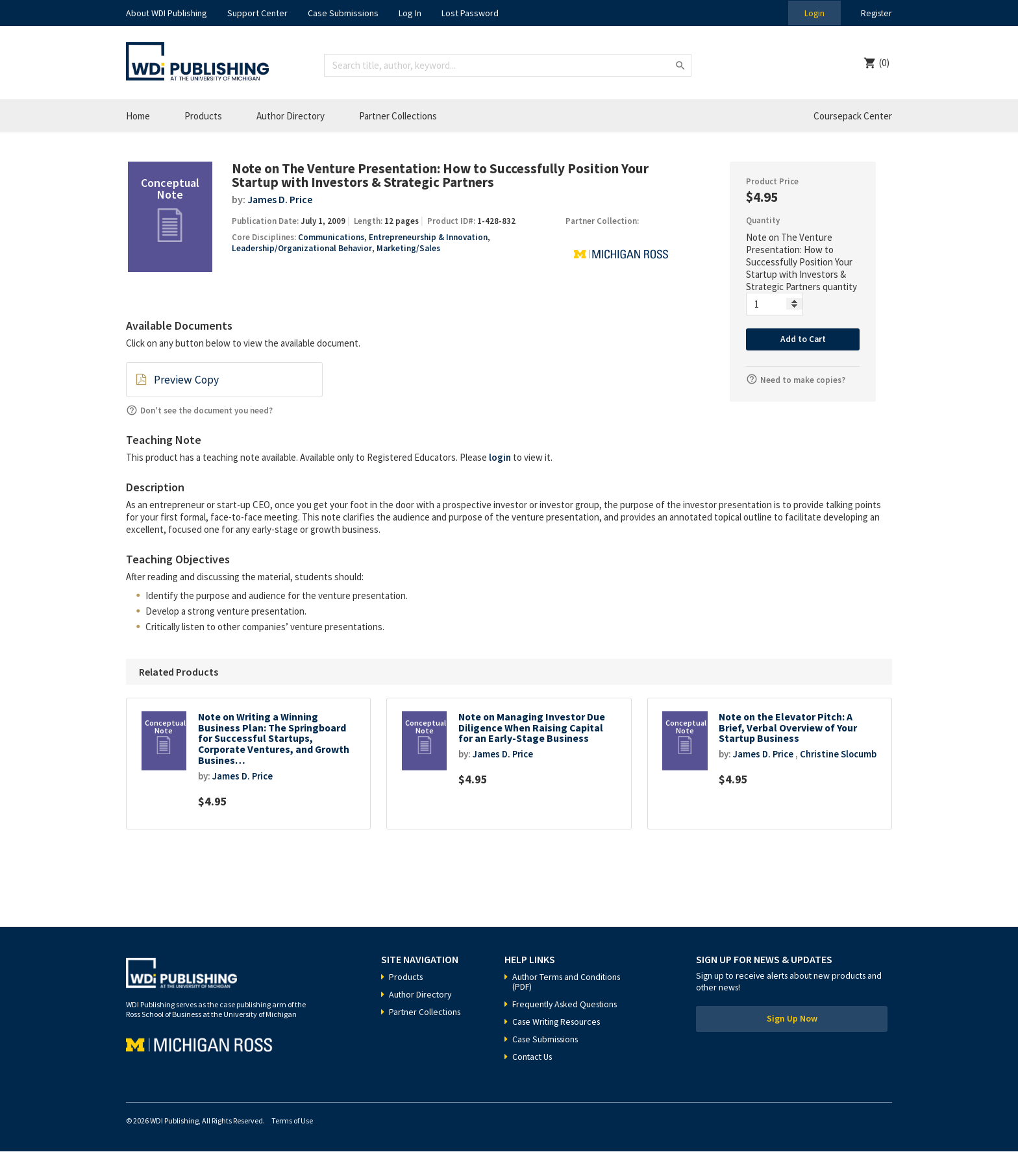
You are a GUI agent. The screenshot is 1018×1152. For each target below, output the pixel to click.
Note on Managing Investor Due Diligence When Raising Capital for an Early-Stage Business (533, 727)
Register (875, 13)
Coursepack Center (852, 116)
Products (203, 116)
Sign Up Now (792, 1020)
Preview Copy (185, 380)
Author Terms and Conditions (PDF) (568, 982)
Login (811, 13)
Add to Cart (803, 339)
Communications (331, 237)
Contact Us (533, 1057)
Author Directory (290, 116)
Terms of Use (292, 1121)
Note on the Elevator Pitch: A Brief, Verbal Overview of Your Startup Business (788, 727)
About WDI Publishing (166, 13)
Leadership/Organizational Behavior (301, 248)
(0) (884, 62)
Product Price (772, 181)
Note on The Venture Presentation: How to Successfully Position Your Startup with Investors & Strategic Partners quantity (801, 262)
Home (138, 116)
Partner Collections (398, 116)
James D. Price (280, 199)
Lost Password (470, 13)
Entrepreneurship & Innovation (428, 237)
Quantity (763, 220)
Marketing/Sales (408, 248)
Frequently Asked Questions (567, 1005)
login (500, 456)
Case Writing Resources (558, 1022)
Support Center (257, 13)
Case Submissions (343, 13)
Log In (410, 13)
